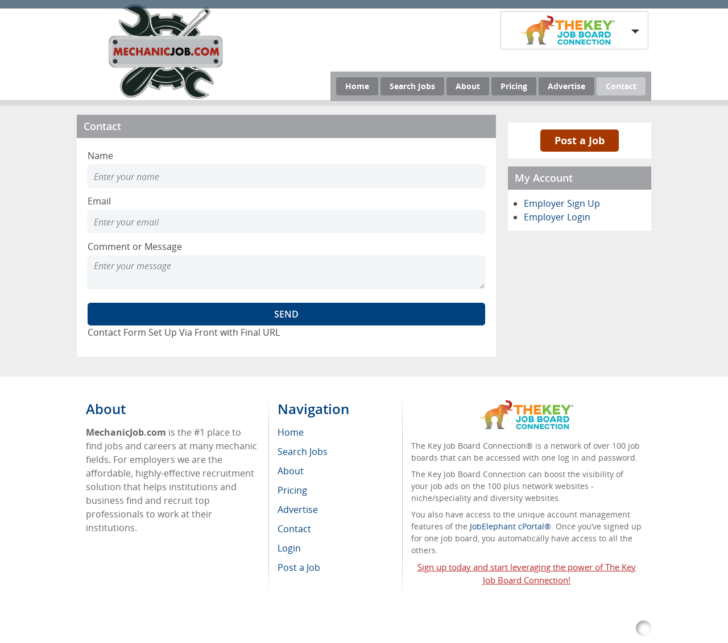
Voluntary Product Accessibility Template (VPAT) (503, 628)
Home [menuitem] (291, 432)
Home (357, 86)
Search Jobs (412, 86)
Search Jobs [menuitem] (303, 451)
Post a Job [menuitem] (299, 567)
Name (100, 155)
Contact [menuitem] (294, 529)
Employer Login (557, 217)
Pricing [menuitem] (292, 490)
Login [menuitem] (289, 548)
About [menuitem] (291, 471)
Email (99, 201)
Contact (621, 86)
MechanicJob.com (186, 628)
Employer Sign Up (562, 203)
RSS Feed (325, 628)
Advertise (566, 86)
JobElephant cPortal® (510, 526)
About (468, 86)
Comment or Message (135, 246)
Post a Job (580, 140)
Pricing (513, 86)
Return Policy (378, 628)
